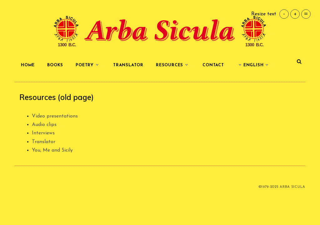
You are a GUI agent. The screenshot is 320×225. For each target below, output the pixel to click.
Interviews (43, 133)
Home (28, 65)
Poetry (88, 65)
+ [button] (295, 14)
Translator (128, 65)
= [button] (306, 14)
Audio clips (44, 124)
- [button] (284, 14)
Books (55, 65)
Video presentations (55, 116)
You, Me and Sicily (52, 150)
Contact (213, 65)
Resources (173, 65)
